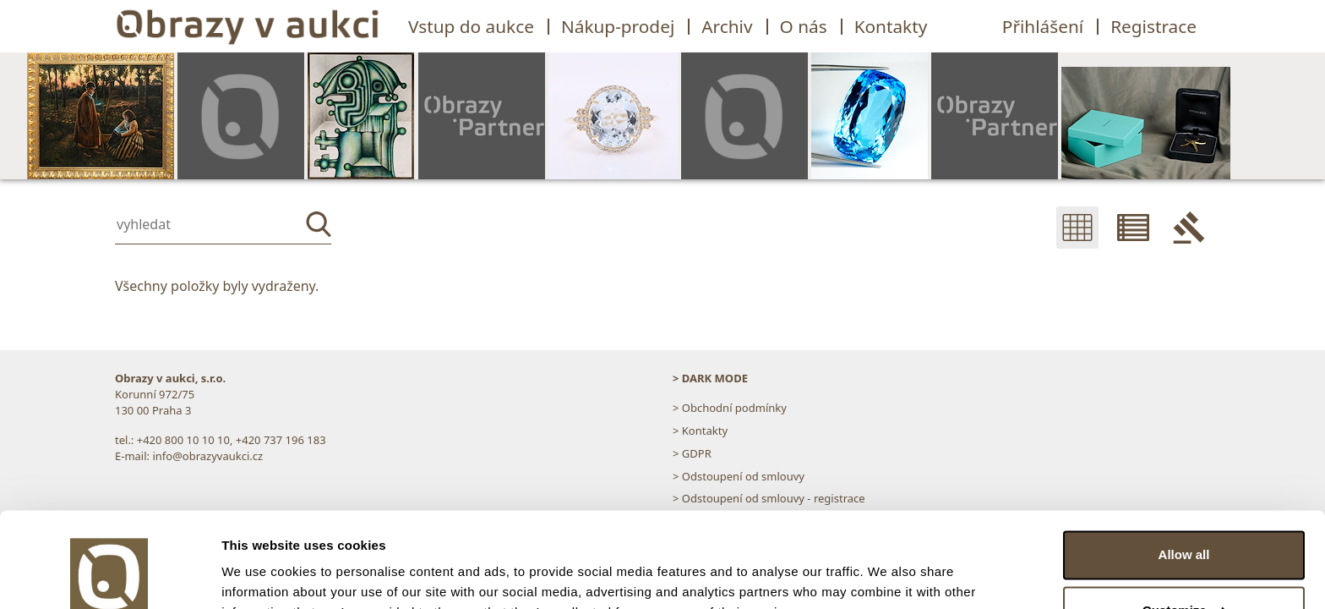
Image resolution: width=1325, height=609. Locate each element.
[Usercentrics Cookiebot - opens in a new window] (109, 576)
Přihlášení (1042, 26)
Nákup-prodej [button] (617, 26)
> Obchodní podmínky (730, 407)
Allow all (1184, 471)
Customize (1184, 526)
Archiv (726, 26)
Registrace (1153, 26)
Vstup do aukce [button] (471, 26)
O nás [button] (803, 26)
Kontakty (891, 26)
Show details (260, 575)
